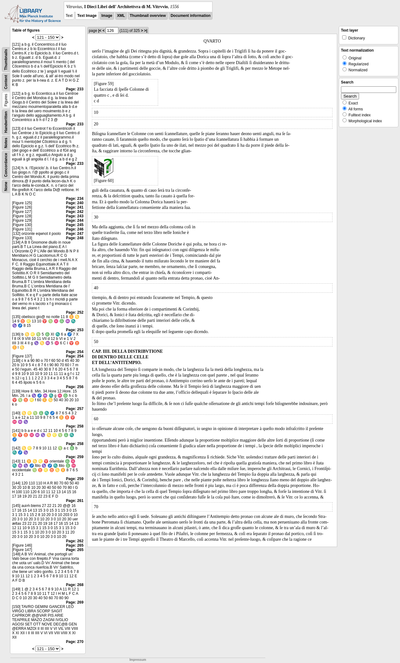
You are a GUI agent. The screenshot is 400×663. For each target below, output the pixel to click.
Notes (6, 143)
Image (107, 15)
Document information (191, 15)
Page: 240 (74, 203)
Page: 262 (74, 541)
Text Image (87, 15)
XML (121, 15)
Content (6, 82)
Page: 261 (74, 501)
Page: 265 (74, 545)
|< (99, 30)
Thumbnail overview (148, 15)
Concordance (6, 165)
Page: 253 (74, 330)
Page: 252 (74, 312)
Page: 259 (74, 457)
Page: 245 (74, 225)
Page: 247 (74, 233)
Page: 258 (74, 426)
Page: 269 (74, 602)
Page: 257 (74, 409)
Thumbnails (6, 59)
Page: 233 (74, 89)
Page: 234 (74, 198)
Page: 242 (74, 212)
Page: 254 (74, 352)
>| (145, 30)
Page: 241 (74, 207)
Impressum (137, 659)
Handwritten (6, 122)
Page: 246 (74, 229)
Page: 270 (74, 642)
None (6, 186)
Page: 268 (74, 585)
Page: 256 (74, 387)
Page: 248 (74, 238)
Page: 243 (74, 216)
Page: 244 (74, 220)
